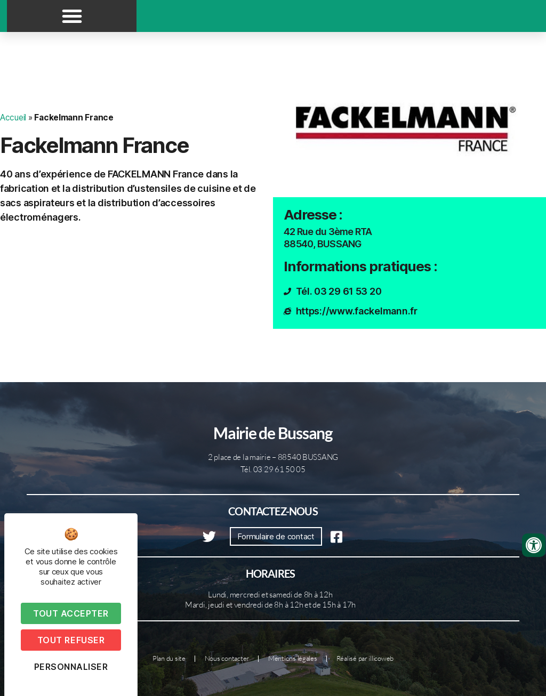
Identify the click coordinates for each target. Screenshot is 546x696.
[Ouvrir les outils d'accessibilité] (533, 545)
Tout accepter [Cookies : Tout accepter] (71, 613)
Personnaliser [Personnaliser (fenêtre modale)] (71, 666)
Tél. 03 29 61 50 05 (273, 469)
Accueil (13, 117)
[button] (72, 16)
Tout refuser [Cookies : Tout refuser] (71, 640)
